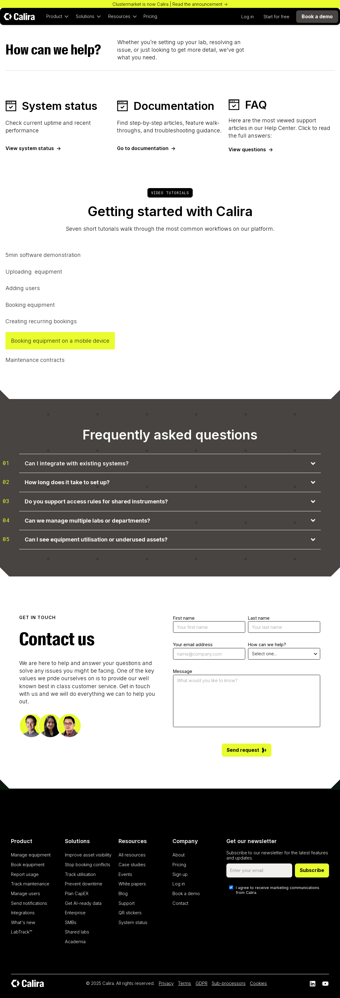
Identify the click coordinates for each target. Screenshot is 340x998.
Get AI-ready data (83, 903)
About (178, 854)
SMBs (70, 922)
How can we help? (267, 644)
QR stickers (130, 912)
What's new (23, 922)
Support (127, 903)
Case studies (132, 864)
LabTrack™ (21, 931)
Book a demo (186, 893)
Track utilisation (80, 874)
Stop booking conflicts (87, 864)
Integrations (23, 912)
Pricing (150, 16)
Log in (247, 16)
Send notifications (29, 903)
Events (125, 874)
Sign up (180, 874)
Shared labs (77, 931)
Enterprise (75, 912)
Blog (123, 893)
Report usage (25, 874)
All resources (132, 854)
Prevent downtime (83, 883)
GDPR (201, 983)
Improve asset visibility (88, 854)
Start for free (276, 16)
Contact (180, 903)
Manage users (25, 893)
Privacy (166, 983)
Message (182, 671)
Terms (184, 983)
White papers (132, 883)
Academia (75, 941)
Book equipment (27, 864)
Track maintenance (30, 883)
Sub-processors (229, 983)
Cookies (258, 983)
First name (184, 618)
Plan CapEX (77, 893)
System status (133, 922)
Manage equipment (31, 854)
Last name (259, 618)
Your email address (193, 644)
